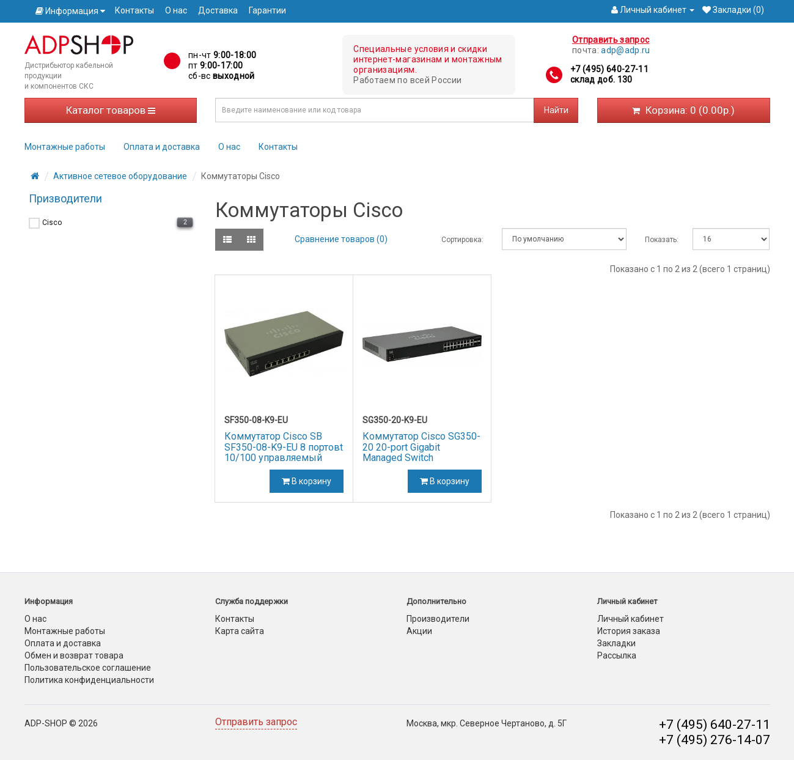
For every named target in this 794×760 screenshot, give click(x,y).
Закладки (616, 643)
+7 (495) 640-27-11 (609, 69)
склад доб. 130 (601, 79)
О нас (176, 10)
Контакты (134, 10)
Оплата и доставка (161, 147)
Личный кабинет (630, 619)
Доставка (218, 10)
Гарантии (267, 10)
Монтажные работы (64, 147)
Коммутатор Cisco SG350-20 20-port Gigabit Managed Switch (421, 446)
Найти (556, 110)
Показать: (659, 239)
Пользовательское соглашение (87, 668)
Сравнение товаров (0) (341, 239)
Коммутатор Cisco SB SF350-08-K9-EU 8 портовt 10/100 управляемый (283, 446)
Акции (419, 631)
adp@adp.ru (625, 50)
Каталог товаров (110, 110)
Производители (437, 619)
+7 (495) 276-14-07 (714, 739)
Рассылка (616, 655)
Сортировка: (462, 239)
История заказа (628, 631)
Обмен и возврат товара (73, 655)
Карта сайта (239, 631)
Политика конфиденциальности (89, 680)
